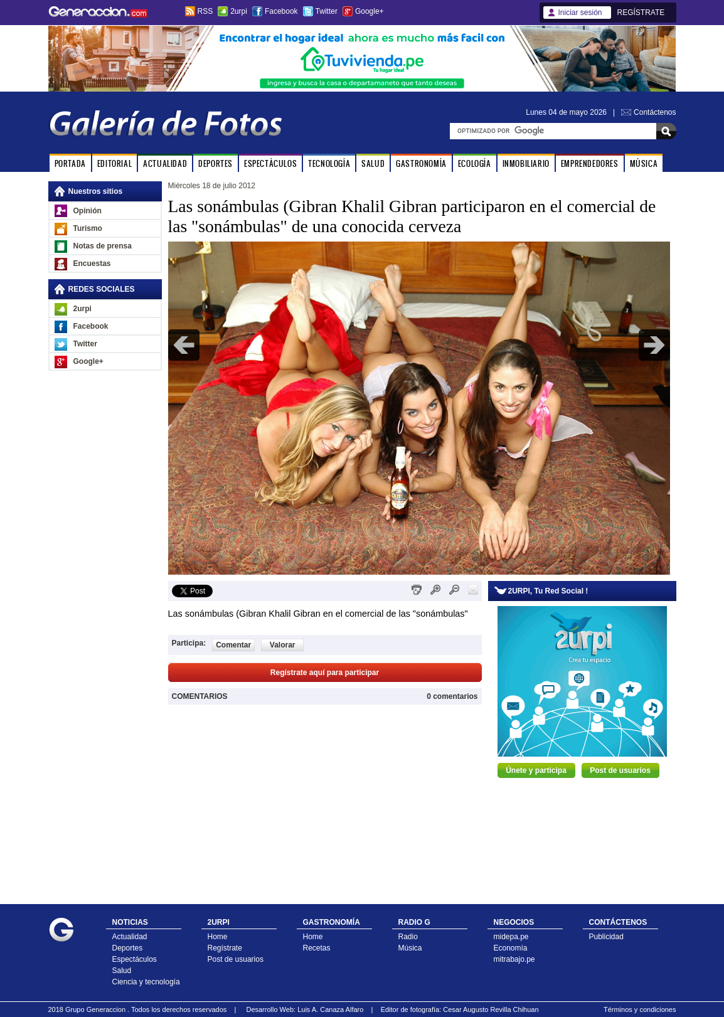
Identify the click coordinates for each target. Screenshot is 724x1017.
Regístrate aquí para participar (324, 672)
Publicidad (606, 936)
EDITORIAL (114, 163)
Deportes (127, 948)
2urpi (238, 11)
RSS (205, 11)
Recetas (317, 948)
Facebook (281, 11)
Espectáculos (134, 959)
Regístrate (225, 948)
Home (218, 936)
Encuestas (92, 263)
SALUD (373, 163)
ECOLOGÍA (474, 163)
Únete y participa (536, 770)
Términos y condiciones (640, 1009)
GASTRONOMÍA (421, 163)
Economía (511, 948)
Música (410, 948)
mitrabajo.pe (514, 959)
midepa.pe (511, 936)
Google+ (369, 11)
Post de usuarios (620, 770)
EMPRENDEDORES (590, 163)
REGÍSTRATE (641, 12)
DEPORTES (215, 163)
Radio (408, 936)
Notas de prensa (102, 246)
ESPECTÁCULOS (270, 163)
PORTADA (70, 163)
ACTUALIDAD (165, 163)
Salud (122, 970)
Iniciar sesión (580, 12)
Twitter (327, 11)
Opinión (87, 210)
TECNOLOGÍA (329, 163)
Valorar (282, 645)
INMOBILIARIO (526, 163)
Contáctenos (655, 112)
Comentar (233, 645)
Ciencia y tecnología (146, 981)
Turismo (87, 228)
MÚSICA (644, 163)
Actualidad (129, 936)
